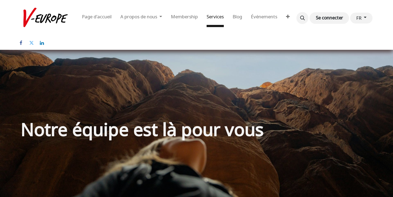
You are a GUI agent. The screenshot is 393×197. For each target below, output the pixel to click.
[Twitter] (31, 43)
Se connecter (329, 18)
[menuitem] (97, 18)
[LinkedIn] (41, 43)
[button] (302, 18)
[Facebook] (21, 43)
